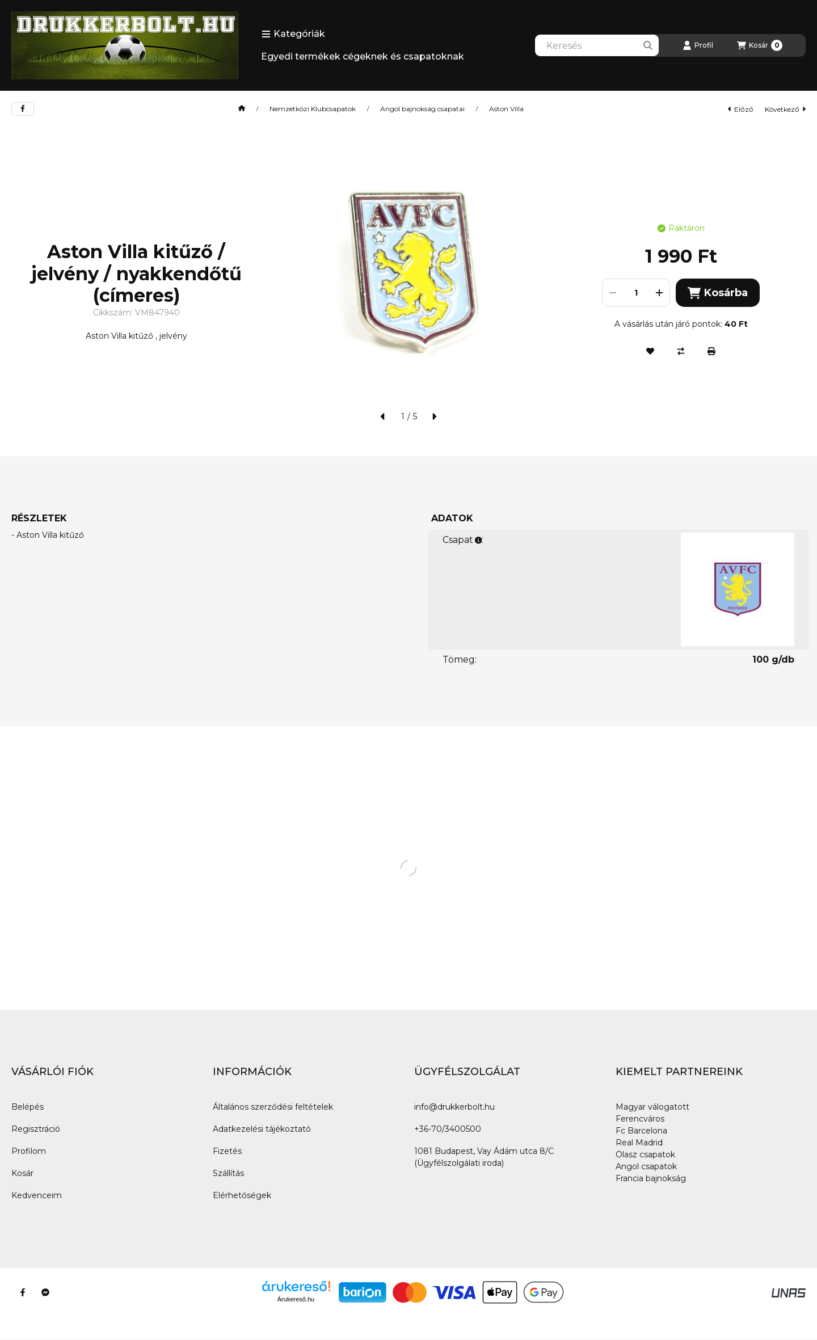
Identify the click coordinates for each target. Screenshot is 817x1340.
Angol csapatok (646, 1166)
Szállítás (228, 1173)
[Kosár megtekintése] (759, 45)
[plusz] (659, 292)
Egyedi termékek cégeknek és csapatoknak (362, 56)
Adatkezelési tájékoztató (262, 1129)
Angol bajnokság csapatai (422, 109)
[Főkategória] (241, 109)
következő (785, 109)
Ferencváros (640, 1119)
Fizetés (227, 1151)
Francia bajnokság (651, 1178)
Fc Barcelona (641, 1131)
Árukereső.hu (295, 1299)
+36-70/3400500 (447, 1129)
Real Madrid (639, 1142)
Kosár (22, 1173)
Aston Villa (506, 109)
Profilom (28, 1151)
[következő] (434, 416)
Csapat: (463, 539)
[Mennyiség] (636, 292)
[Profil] (698, 45)
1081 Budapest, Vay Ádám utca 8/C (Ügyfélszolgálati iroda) (484, 1157)
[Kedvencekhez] (650, 351)
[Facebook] (22, 1292)
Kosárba (717, 293)
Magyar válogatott (652, 1107)
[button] (293, 34)
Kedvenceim (36, 1195)
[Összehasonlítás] (680, 351)
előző (740, 109)
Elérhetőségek (242, 1195)
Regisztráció (35, 1129)
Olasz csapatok (645, 1154)
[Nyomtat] (711, 351)
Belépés (27, 1107)
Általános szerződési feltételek (273, 1107)
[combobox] (596, 45)
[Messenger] (45, 1292)
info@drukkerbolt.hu (454, 1107)
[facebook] (22, 109)
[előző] (383, 416)
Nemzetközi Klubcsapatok (312, 109)
